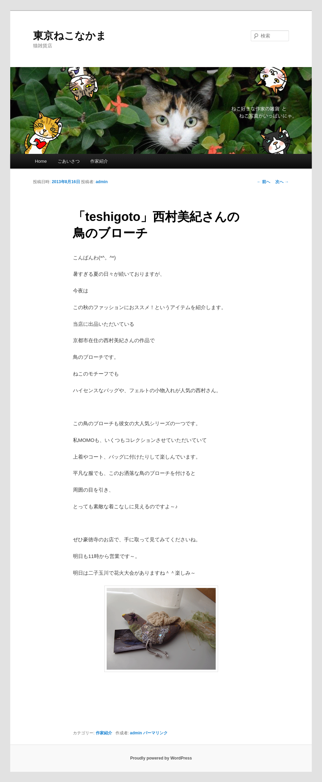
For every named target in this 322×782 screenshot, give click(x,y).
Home (41, 161)
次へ (282, 181)
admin (102, 181)
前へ (263, 181)
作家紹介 (99, 161)
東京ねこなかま (69, 35)
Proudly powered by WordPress (161, 758)
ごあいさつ (69, 161)
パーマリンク (155, 733)
